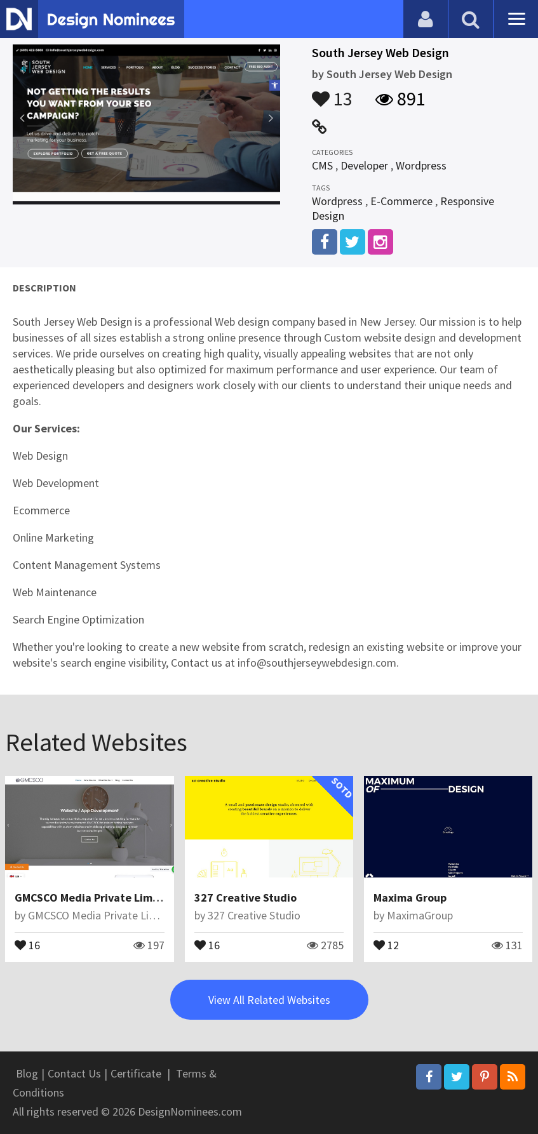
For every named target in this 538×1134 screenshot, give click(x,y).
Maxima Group (410, 897)
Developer (364, 165)
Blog (27, 1073)
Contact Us (74, 1073)
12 (386, 944)
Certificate (136, 1073)
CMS (322, 165)
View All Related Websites (269, 999)
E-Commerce (401, 201)
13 (332, 92)
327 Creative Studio (245, 897)
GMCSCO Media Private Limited (94, 897)
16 (27, 944)
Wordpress (421, 165)
